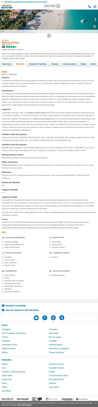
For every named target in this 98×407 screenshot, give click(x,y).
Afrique (5, 364)
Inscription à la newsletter (15, 305)
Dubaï (4, 383)
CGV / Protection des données (14, 333)
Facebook (6, 341)
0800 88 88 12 (89, 6)
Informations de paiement (59, 349)
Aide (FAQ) (53, 333)
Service (5, 325)
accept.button (95, 403)
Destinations (7, 360)
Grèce (4, 387)
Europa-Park (7, 379)
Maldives (52, 383)
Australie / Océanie (56, 368)
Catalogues (6, 329)
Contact (5, 337)
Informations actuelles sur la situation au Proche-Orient (25, 2)
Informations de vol (9, 345)
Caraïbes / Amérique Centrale (13, 372)
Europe (52, 372)
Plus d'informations (24, 405)
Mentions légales (55, 345)
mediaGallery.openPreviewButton (94, 26)
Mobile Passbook (8, 349)
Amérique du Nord (56, 364)
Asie (3, 368)
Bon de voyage (55, 337)
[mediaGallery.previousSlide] (2, 19)
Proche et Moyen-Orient (58, 376)
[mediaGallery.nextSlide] (95, 19)
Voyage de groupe (56, 352)
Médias (5, 352)
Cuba (3, 44)
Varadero (9, 44)
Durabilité (53, 341)
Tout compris (54, 387)
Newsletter (53, 329)
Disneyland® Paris (56, 379)
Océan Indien (7, 376)
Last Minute (6, 391)
